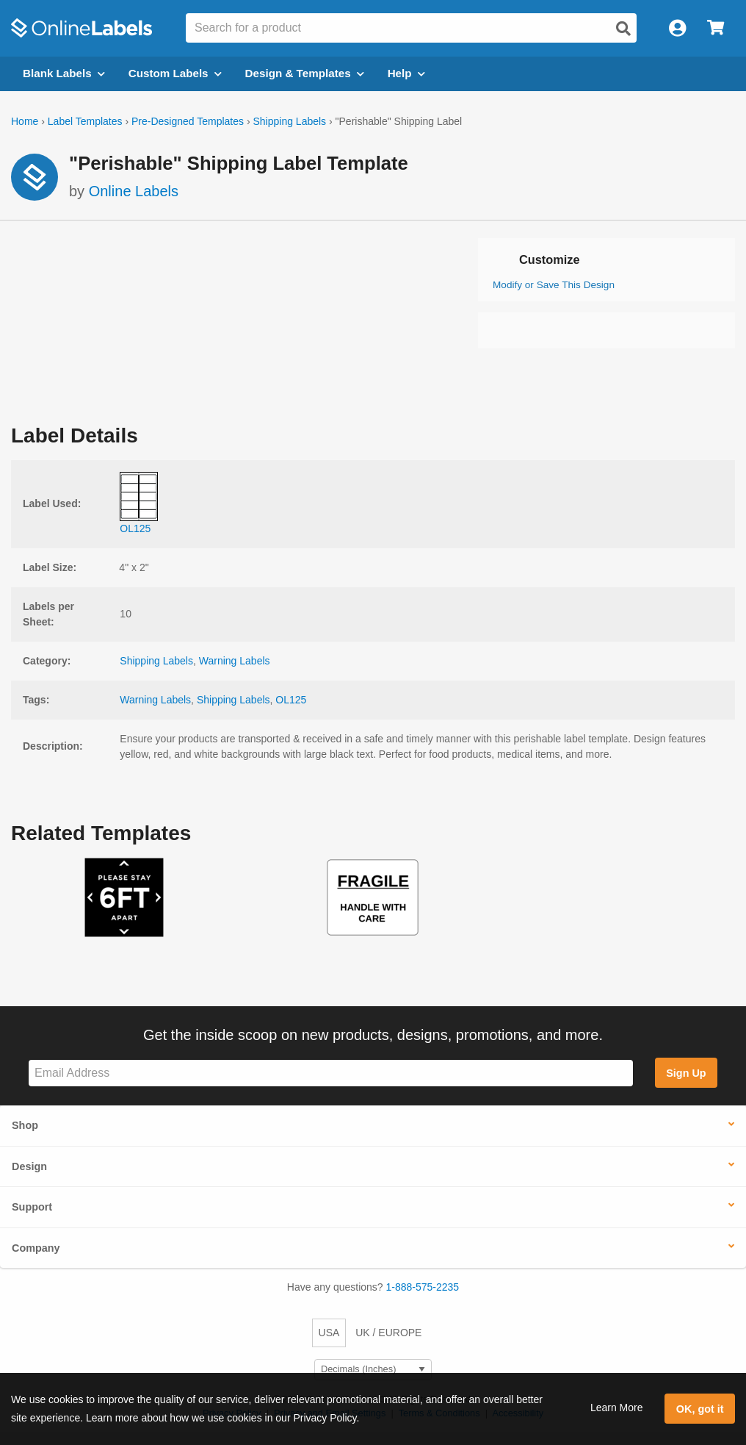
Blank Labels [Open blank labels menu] (64, 73)
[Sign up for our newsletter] (331, 1073)
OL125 (290, 700)
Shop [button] (25, 1125)
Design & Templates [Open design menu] (304, 73)
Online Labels (133, 191)
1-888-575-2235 (423, 1287)
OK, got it (700, 1409)
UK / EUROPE (388, 1332)
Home (24, 121)
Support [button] (32, 1207)
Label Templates (85, 121)
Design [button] (29, 1166)
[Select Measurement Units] (373, 1369)
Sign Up (686, 1073)
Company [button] (36, 1248)
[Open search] (623, 28)
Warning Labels (234, 661)
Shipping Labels (289, 121)
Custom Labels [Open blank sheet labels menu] (175, 73)
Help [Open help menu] (406, 73)
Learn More (616, 1407)
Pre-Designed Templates (187, 121)
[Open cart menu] (715, 28)
